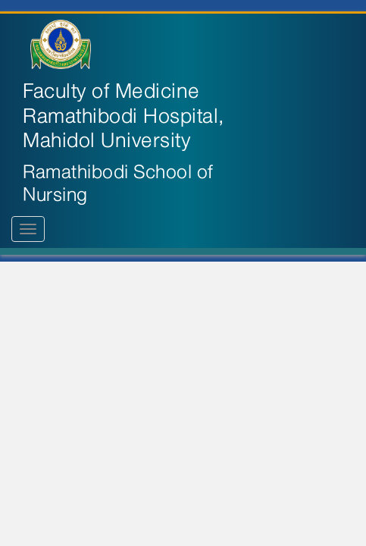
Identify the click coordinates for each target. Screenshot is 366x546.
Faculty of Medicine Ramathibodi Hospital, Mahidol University (123, 116)
